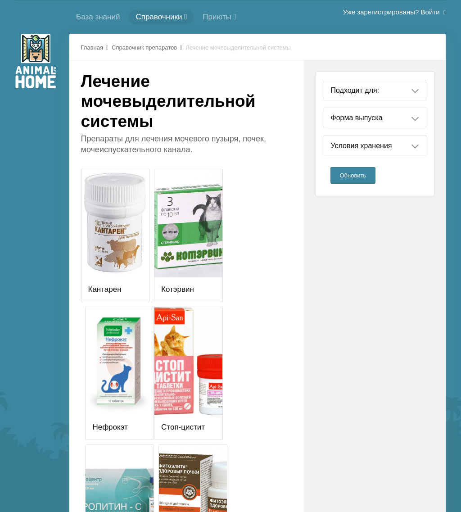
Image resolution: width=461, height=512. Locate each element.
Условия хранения (375, 145)
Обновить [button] (353, 175)
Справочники (161, 17)
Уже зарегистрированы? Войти (394, 12)
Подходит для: (375, 90)
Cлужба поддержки (191, 479)
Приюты (219, 17)
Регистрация (133, 479)
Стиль (386, 479)
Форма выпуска (375, 118)
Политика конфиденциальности (276, 479)
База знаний (98, 17)
